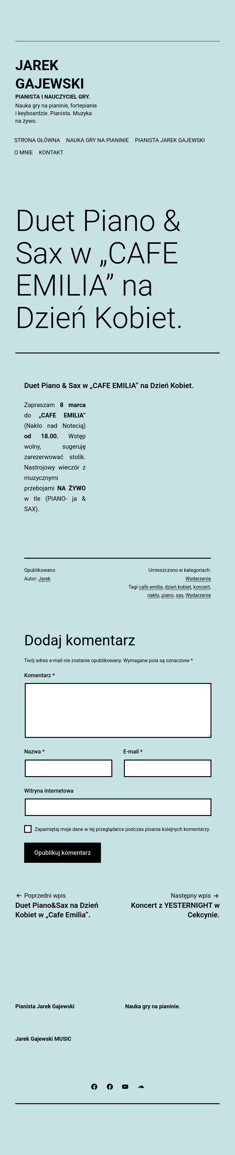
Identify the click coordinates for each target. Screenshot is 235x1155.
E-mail (133, 751)
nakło (153, 595)
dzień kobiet (178, 587)
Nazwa (34, 751)
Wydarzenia (198, 579)
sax (179, 595)
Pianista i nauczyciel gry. (52, 96)
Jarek (44, 579)
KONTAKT (51, 152)
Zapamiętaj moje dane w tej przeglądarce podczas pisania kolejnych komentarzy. (122, 829)
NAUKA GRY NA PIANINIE (97, 140)
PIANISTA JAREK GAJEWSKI (170, 140)
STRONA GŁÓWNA (37, 140)
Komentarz (39, 675)
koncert (201, 587)
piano (168, 595)
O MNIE (23, 152)
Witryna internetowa (48, 790)
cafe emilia (151, 587)
